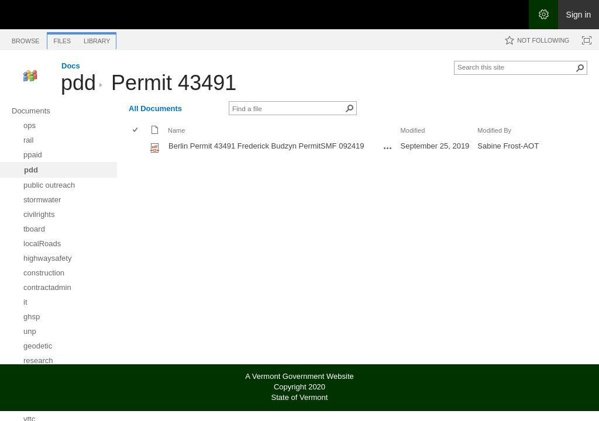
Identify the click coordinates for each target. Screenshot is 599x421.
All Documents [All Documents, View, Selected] (155, 108)
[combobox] (515, 66)
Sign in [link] (578, 14)
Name (176, 130)
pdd (78, 83)
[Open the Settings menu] (543, 14)
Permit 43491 (173, 83)
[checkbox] (136, 130)
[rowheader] (138, 147)
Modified (413, 130)
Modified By (494, 130)
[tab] (25, 39)
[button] (580, 67)
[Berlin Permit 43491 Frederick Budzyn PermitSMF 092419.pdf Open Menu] (388, 148)
